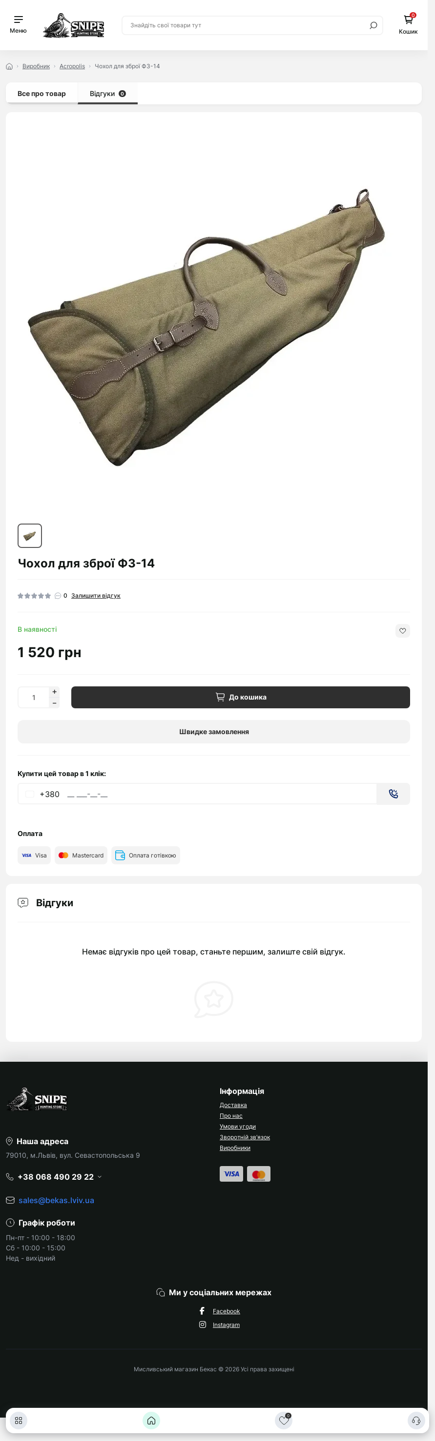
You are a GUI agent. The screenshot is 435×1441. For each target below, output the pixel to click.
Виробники (235, 1147)
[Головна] (151, 1420)
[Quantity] (33, 697)
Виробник (36, 66)
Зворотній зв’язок (245, 1137)
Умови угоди (238, 1126)
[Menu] (18, 25)
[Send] (393, 794)
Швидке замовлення (214, 731)
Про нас (231, 1115)
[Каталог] (18, 1420)
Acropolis (72, 66)
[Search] (373, 25)
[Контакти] (416, 1420)
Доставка (233, 1105)
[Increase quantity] (54, 691)
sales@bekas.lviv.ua (56, 1200)
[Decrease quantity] (54, 703)
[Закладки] (283, 1420)
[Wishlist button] (402, 631)
